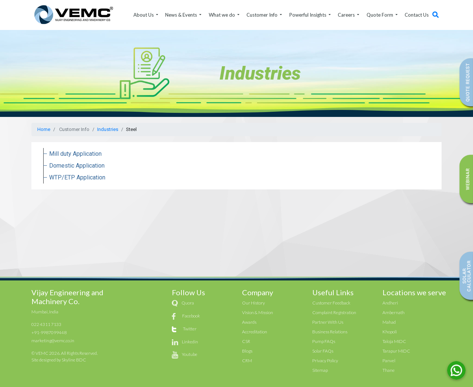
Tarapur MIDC (396, 351)
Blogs (247, 351)
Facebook (191, 316)
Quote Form (380, 15)
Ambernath (393, 312)
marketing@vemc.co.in (52, 340)
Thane (388, 370)
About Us (144, 15)
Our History (253, 303)
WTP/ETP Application (77, 177)
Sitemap (320, 370)
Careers (347, 15)
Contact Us (417, 15)
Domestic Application (77, 165)
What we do (222, 15)
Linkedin (190, 341)
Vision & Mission (257, 312)
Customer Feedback (331, 303)
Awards (249, 322)
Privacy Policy (325, 360)
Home (43, 129)
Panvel (388, 360)
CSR (246, 341)
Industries (107, 129)
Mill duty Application (75, 153)
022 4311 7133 (46, 324)
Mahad (389, 322)
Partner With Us (327, 322)
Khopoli (389, 331)
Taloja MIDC (394, 341)
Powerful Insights (308, 15)
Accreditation (254, 331)
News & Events (181, 15)
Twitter (190, 329)
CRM (247, 360)
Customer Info (262, 15)
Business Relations (329, 331)
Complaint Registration (334, 312)
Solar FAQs (322, 351)
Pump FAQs (323, 341)
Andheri (390, 303)
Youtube (189, 354)
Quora (187, 303)
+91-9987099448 (49, 332)
